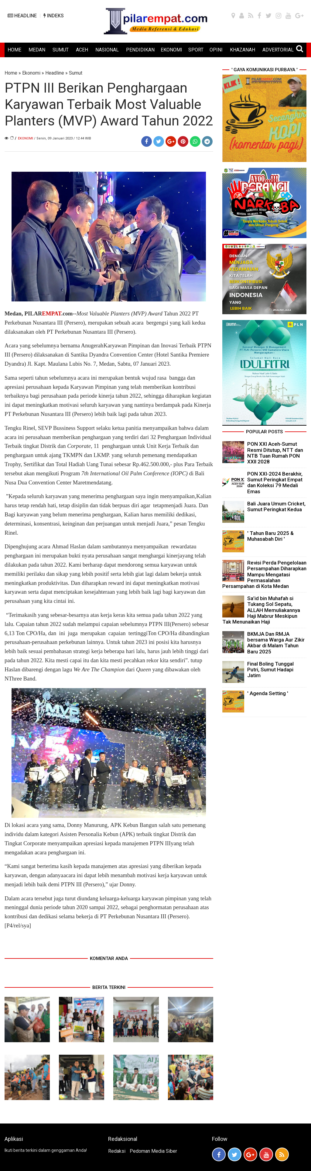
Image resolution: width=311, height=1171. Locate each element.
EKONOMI (171, 50)
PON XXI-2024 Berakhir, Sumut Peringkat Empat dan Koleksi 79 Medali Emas (274, 482)
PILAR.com (48, 313)
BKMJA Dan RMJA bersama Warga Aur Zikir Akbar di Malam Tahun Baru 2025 (276, 643)
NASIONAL (107, 50)
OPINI (216, 50)
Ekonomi (31, 73)
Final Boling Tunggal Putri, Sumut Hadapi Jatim (270, 669)
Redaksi (116, 1151)
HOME (14, 50)
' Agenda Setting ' (267, 693)
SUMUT (61, 50)
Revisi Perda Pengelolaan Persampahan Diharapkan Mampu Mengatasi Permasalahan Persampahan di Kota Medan (264, 574)
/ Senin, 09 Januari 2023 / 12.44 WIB (62, 138)
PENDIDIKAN (140, 50)
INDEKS (53, 16)
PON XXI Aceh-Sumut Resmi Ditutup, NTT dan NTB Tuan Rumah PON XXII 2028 (275, 453)
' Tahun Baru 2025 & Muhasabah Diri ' (270, 536)
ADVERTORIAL (278, 50)
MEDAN (37, 50)
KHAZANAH (242, 50)
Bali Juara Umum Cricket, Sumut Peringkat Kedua (276, 506)
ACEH (82, 50)
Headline (54, 73)
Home (11, 73)
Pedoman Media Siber (153, 1151)
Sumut (75, 73)
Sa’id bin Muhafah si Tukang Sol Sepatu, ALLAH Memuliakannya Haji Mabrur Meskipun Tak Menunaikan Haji (261, 610)
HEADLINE (22, 16)
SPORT (195, 50)
